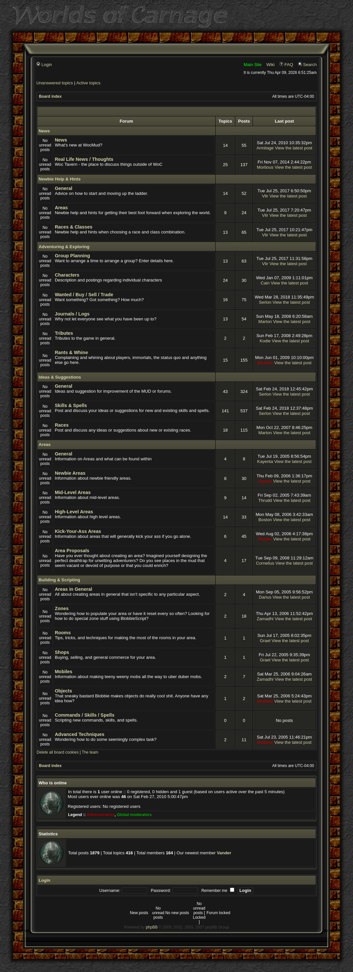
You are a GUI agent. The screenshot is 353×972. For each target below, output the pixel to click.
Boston (265, 519)
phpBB (152, 927)
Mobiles (63, 671)
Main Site (253, 64)
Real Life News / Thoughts (84, 159)
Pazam (265, 481)
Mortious (265, 167)
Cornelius (265, 563)
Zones (61, 608)
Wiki (270, 64)
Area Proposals (72, 550)
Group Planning (72, 255)
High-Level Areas (74, 511)
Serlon (265, 302)
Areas (61, 207)
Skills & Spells (71, 405)
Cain (265, 283)
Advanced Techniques (79, 734)
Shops (62, 652)
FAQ (286, 64)
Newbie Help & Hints (59, 179)
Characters (67, 275)
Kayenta (265, 461)
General (63, 188)
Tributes (64, 333)
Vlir (265, 196)
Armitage (265, 147)
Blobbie (265, 362)
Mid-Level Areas (73, 492)
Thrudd (265, 500)
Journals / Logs (72, 313)
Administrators (101, 814)
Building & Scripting (59, 579)
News (44, 130)
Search (307, 64)
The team (90, 752)
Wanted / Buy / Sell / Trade (84, 294)
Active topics (88, 82)
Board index (50, 96)
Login (44, 64)
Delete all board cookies (58, 752)
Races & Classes (73, 227)
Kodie (265, 340)
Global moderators (134, 814)
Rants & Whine (71, 352)
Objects (63, 690)
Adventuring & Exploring (64, 246)
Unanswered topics (54, 82)
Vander (224, 852)
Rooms (63, 632)
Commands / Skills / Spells (84, 715)
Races (61, 425)
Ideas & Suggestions (60, 377)
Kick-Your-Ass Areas (78, 531)
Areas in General (73, 589)
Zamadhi (265, 618)
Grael (265, 640)
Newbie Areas (70, 473)
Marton (265, 321)
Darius (265, 597)
